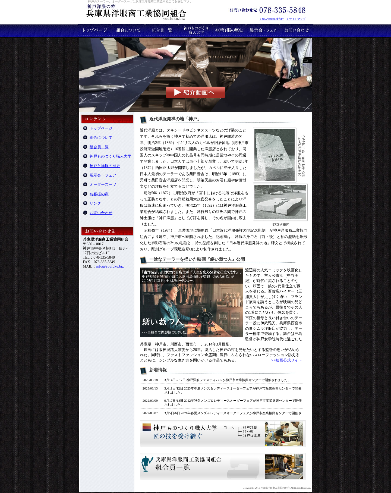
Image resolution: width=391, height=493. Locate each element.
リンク (95, 203)
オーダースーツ (103, 185)
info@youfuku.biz (110, 266)
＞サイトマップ (295, 18)
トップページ (101, 128)
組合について (101, 138)
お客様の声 (99, 194)
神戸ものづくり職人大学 (110, 156)
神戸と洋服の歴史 (105, 166)
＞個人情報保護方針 (271, 18)
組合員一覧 (99, 147)
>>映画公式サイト (286, 360)
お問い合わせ (101, 213)
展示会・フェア (103, 175)
